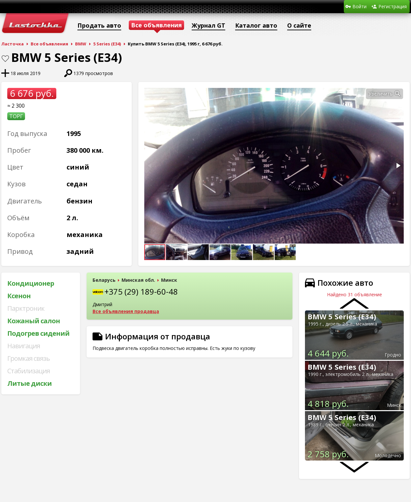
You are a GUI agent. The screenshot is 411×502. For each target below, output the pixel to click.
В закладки (5, 59)
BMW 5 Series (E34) (342, 316)
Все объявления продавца (126, 311)
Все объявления (49, 44)
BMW (80, 44)
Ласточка (12, 44)
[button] (398, 94)
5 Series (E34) (107, 44)
